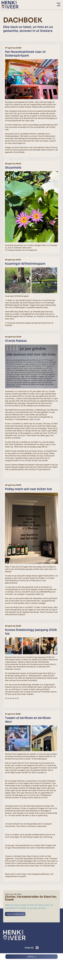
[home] (10, 5)
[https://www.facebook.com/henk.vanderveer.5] (37, 947)
